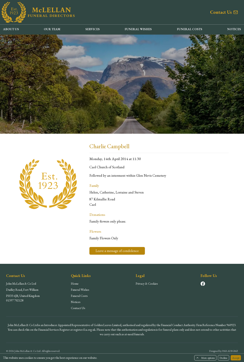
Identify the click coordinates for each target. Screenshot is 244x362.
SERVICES (92, 29)
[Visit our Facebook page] (203, 283)
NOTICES (234, 29)
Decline (223, 358)
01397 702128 (14, 300)
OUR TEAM (52, 29)
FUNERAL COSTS (189, 29)
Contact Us (78, 308)
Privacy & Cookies (147, 284)
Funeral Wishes (80, 290)
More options (205, 358)
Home (75, 284)
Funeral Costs (79, 296)
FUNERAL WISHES (138, 29)
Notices (75, 302)
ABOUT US (11, 29)
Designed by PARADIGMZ (223, 351)
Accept (235, 358)
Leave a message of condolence (117, 251)
